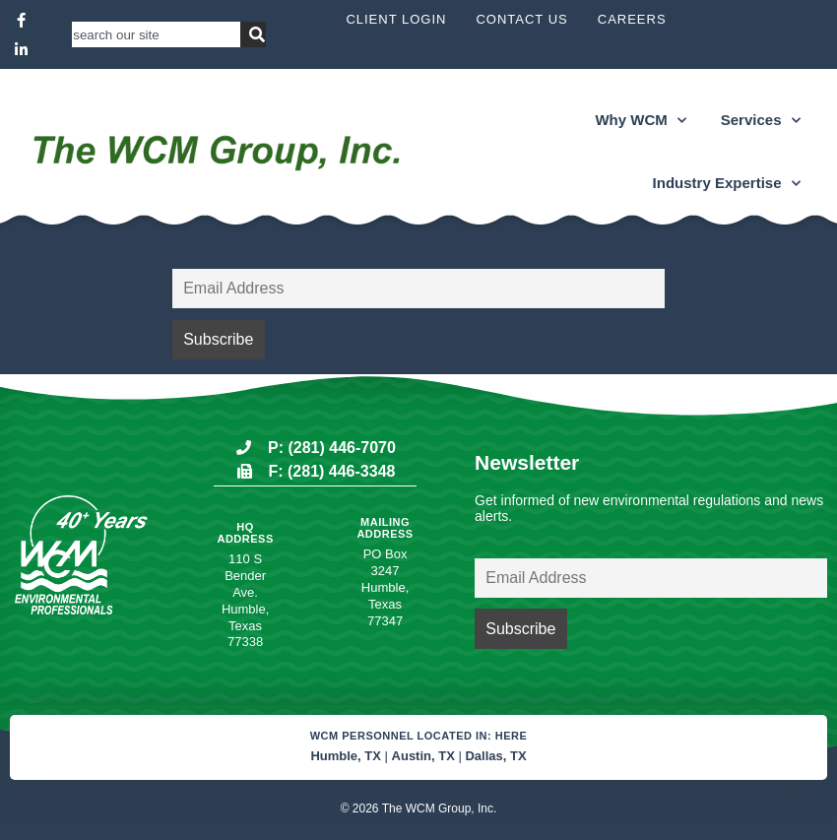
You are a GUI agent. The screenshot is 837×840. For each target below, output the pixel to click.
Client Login (396, 19)
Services (761, 120)
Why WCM (640, 120)
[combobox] (156, 34)
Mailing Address (384, 528)
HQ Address (245, 533)
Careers (632, 19)
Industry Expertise (727, 183)
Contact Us (521, 19)
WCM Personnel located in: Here (419, 736)
